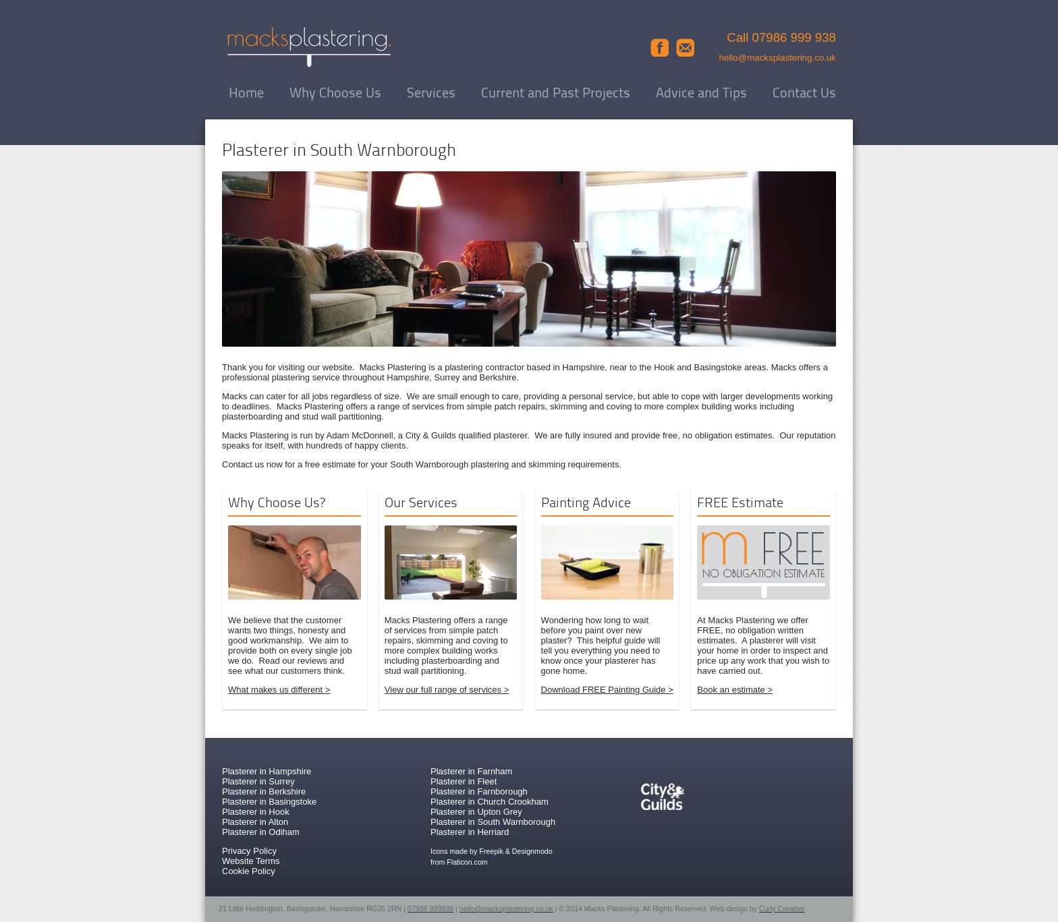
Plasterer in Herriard (469, 832)
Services (431, 93)
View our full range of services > (447, 690)
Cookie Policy (248, 871)
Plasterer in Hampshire (266, 771)
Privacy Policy (249, 851)
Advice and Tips (701, 93)
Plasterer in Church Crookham (489, 802)
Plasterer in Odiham (261, 832)
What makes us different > (279, 690)
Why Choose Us (335, 93)
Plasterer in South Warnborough (492, 822)
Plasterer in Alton (255, 822)
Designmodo (532, 851)
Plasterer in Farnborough (479, 791)
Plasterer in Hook (255, 812)
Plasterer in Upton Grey (476, 812)
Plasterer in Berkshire (264, 791)
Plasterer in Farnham (471, 771)
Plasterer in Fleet (463, 781)
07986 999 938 (794, 37)
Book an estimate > (735, 690)
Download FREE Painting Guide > (607, 690)
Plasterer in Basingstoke (269, 802)
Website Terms (251, 861)
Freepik (491, 851)
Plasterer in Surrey (258, 781)
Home (246, 93)
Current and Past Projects (555, 93)
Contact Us (804, 93)
